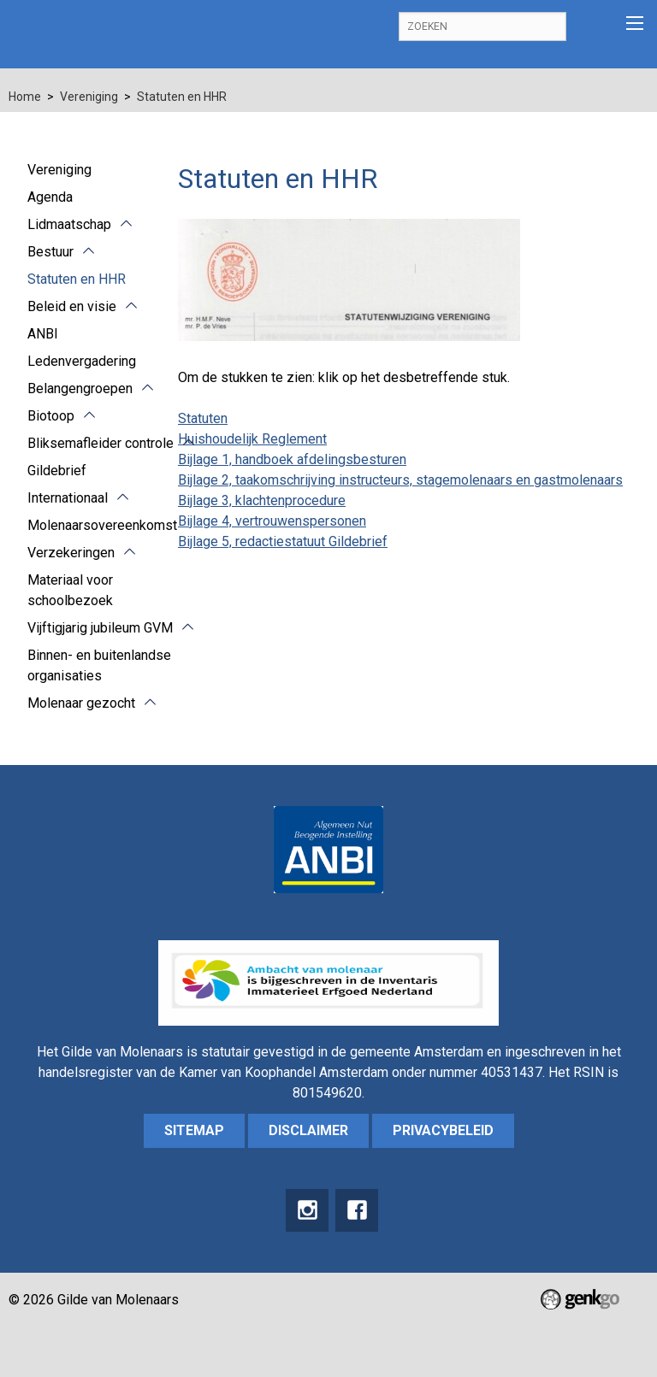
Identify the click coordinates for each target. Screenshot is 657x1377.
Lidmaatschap (69, 224)
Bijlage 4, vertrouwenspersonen (272, 521)
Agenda (50, 197)
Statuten (203, 418)
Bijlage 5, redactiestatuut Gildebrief (283, 541)
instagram (307, 1210)
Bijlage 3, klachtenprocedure (262, 500)
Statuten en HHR (182, 96)
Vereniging (89, 96)
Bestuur (50, 252)
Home (25, 96)
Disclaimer (308, 1130)
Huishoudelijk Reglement (252, 439)
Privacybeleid (443, 1130)
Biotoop (50, 416)
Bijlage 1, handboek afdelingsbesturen (292, 459)
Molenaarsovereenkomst (102, 525)
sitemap (194, 1130)
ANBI (42, 334)
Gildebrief (56, 470)
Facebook (356, 1210)
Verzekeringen (71, 552)
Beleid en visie (71, 306)
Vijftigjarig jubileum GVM (100, 628)
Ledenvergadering (81, 361)
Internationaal (67, 498)
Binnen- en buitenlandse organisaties (99, 665)
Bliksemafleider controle (100, 443)
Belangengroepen (80, 388)
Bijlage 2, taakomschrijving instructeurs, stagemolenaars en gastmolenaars (400, 480)
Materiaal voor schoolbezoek (70, 590)
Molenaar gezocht (81, 703)
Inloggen (591, 27)
